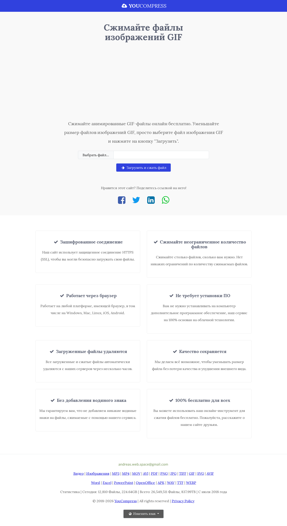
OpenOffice (145, 482)
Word (95, 482)
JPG (173, 473)
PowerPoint (123, 482)
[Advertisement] (143, 82)
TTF (180, 482)
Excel (107, 482)
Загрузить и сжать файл (143, 167)
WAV (171, 482)
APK (161, 482)
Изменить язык (142, 514)
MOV (136, 473)
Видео (78, 473)
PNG (164, 473)
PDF (154, 473)
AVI (145, 473)
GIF (192, 473)
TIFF (182, 473)
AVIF (210, 473)
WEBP (191, 482)
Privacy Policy (183, 501)
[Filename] (161, 155)
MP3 (115, 473)
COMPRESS (143, 6)
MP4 (126, 473)
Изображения (97, 473)
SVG (200, 473)
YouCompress (125, 501)
